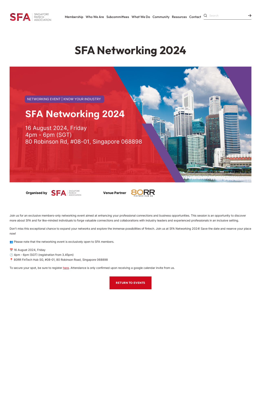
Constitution (69, 323)
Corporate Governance (60, 334)
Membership (74, 17)
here (66, 267)
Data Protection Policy (101, 364)
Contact (195, 17)
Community (161, 17)
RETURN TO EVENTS (130, 283)
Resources (179, 17)
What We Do (141, 17)
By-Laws (19, 334)
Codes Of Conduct (30, 323)
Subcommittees (117, 17)
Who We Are (95, 17)
